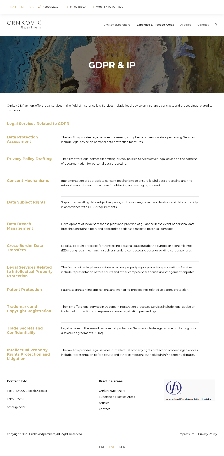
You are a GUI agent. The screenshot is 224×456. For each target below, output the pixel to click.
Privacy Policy (207, 434)
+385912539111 (52, 6)
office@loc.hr (78, 6)
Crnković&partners (117, 24)
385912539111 (17, 399)
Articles (185, 24)
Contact (203, 24)
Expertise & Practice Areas (155, 24)
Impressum (186, 434)
